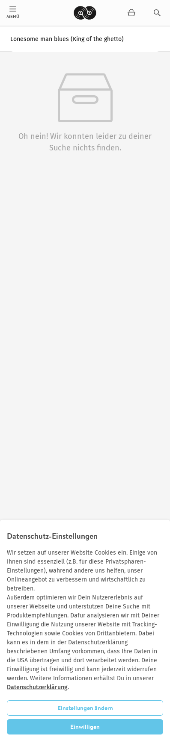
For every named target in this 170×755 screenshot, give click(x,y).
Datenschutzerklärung (37, 687)
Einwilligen (85, 727)
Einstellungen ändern (85, 708)
